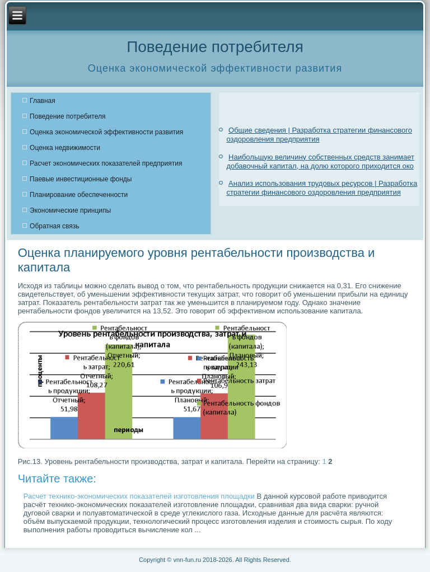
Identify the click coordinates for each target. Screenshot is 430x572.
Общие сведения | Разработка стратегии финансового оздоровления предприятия (319, 134)
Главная (42, 101)
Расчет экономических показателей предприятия (106, 163)
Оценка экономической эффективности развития (106, 132)
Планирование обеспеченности (79, 195)
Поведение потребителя (67, 116)
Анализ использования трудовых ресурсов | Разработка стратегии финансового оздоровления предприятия (321, 187)
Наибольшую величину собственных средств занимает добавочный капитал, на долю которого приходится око (320, 161)
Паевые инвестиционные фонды (81, 179)
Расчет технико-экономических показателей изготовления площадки (139, 496)
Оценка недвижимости (65, 148)
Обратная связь (54, 226)
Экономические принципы (70, 210)
